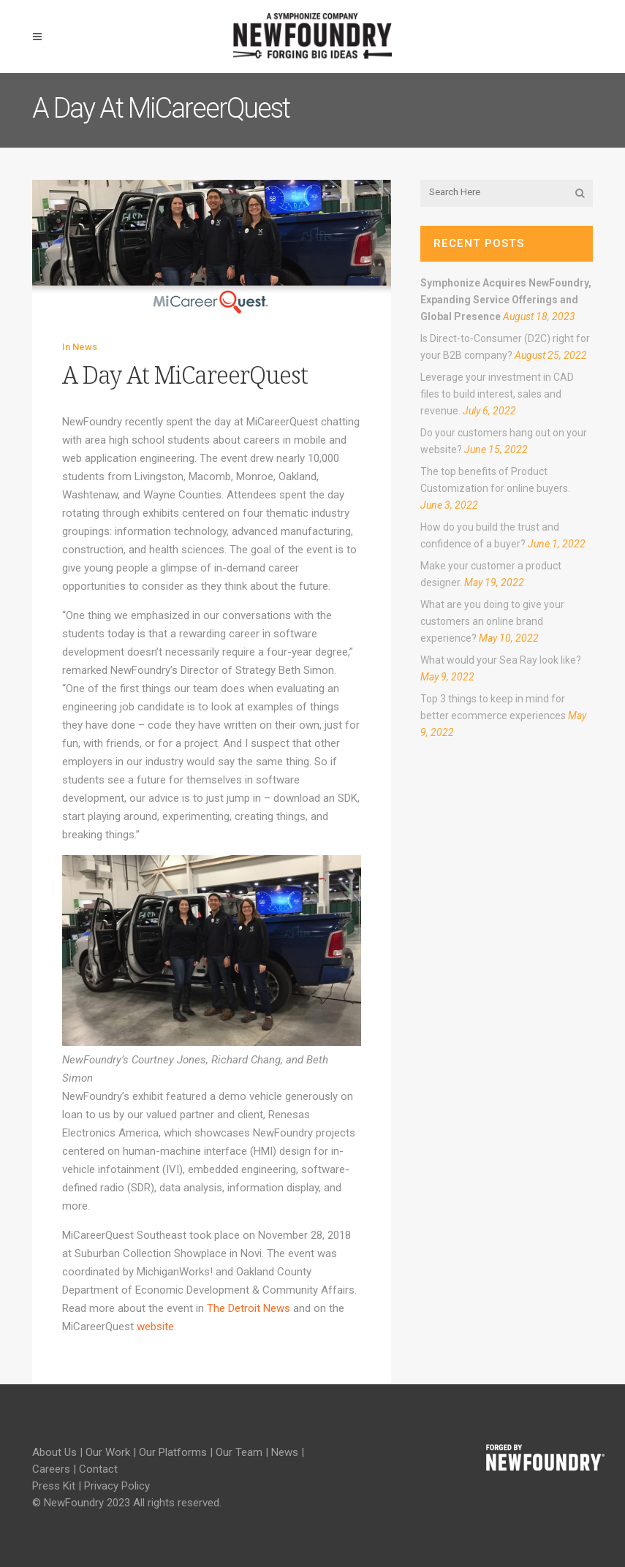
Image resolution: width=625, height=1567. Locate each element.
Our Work (108, 1452)
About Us (54, 1452)
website (155, 1326)
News (84, 346)
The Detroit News (248, 1308)
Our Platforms (173, 1452)
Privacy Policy (117, 1485)
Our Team (239, 1452)
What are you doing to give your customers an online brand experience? (492, 621)
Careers (51, 1469)
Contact (98, 1469)
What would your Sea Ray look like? (500, 660)
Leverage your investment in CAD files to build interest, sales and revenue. (497, 394)
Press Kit (53, 1485)
